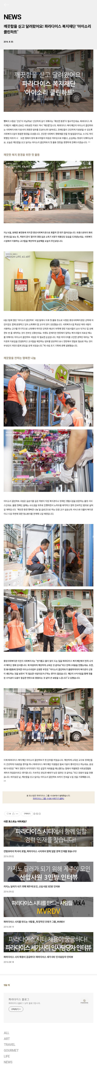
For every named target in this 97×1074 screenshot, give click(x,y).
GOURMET (11, 1051)
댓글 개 (7, 985)
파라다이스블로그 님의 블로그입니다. (25, 1003)
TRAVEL (9, 1045)
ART (7, 1039)
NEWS (12, 17)
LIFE (7, 1056)
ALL (6, 1033)
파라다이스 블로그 (19, 999)
